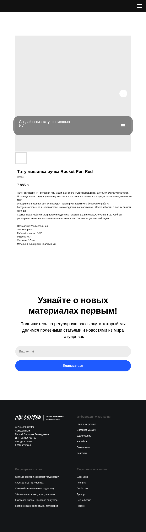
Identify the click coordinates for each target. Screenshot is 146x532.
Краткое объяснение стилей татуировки (36, 506)
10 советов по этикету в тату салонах (35, 494)
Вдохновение (84, 435)
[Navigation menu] (139, 6)
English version (23, 445)
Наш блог (82, 441)
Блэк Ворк (82, 477)
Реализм (81, 482)
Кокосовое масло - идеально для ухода (36, 500)
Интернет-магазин (86, 430)
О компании (83, 447)
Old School (82, 488)
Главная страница (86, 424)
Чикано (81, 506)
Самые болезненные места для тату (34, 488)
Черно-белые (84, 500)
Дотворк (81, 494)
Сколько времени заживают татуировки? (37, 477)
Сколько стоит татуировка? (29, 482)
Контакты (82, 453)
